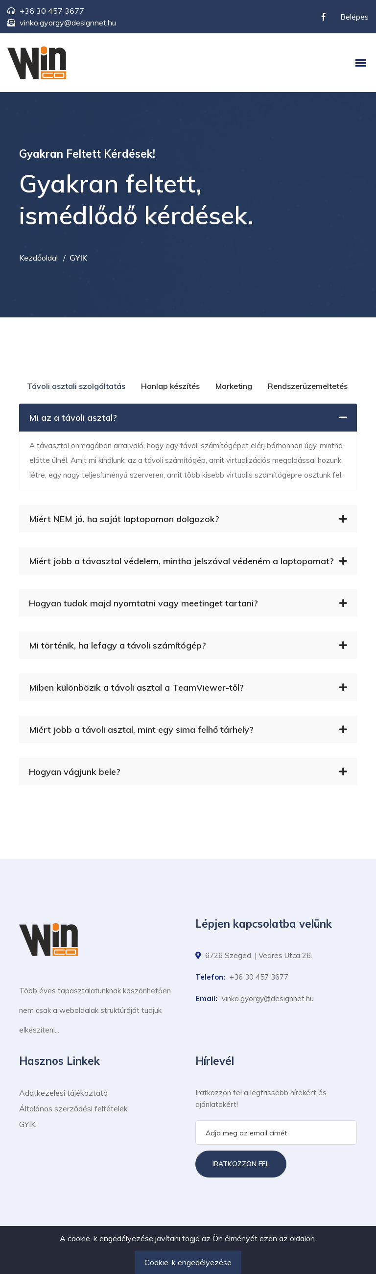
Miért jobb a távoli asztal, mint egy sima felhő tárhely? (188, 729)
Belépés (354, 17)
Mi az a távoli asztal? (188, 417)
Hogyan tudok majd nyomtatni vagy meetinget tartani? (188, 603)
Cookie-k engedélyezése (188, 1262)
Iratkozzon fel (240, 1163)
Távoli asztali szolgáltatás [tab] (76, 386)
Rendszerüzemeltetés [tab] (308, 386)
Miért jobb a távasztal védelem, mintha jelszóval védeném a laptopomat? (188, 561)
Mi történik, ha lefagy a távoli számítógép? (188, 645)
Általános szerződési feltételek (73, 1108)
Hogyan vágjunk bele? (188, 771)
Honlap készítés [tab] (170, 386)
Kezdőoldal (38, 258)
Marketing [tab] (233, 386)
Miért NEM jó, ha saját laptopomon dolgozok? (188, 519)
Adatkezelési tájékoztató (63, 1093)
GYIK (27, 1124)
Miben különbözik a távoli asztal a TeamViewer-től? (188, 687)
